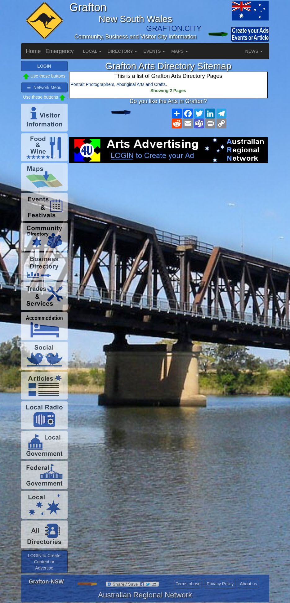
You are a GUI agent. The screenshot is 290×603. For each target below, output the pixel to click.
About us (248, 583)
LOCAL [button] (92, 51)
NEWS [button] (254, 51)
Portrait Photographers (92, 84)
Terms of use (188, 583)
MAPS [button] (179, 51)
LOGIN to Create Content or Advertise (44, 561)
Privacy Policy (220, 583)
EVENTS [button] (154, 51)
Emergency (60, 51)
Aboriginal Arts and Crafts (141, 84)
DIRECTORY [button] (122, 51)
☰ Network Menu (44, 87)
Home (33, 51)
